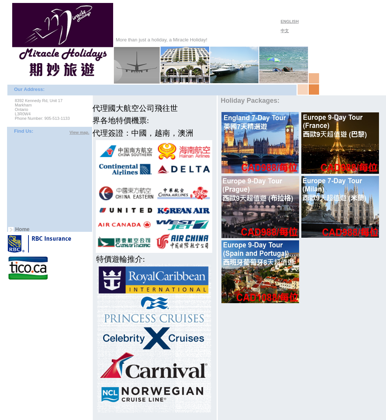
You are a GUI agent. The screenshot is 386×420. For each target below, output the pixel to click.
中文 (285, 30)
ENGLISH (290, 21)
